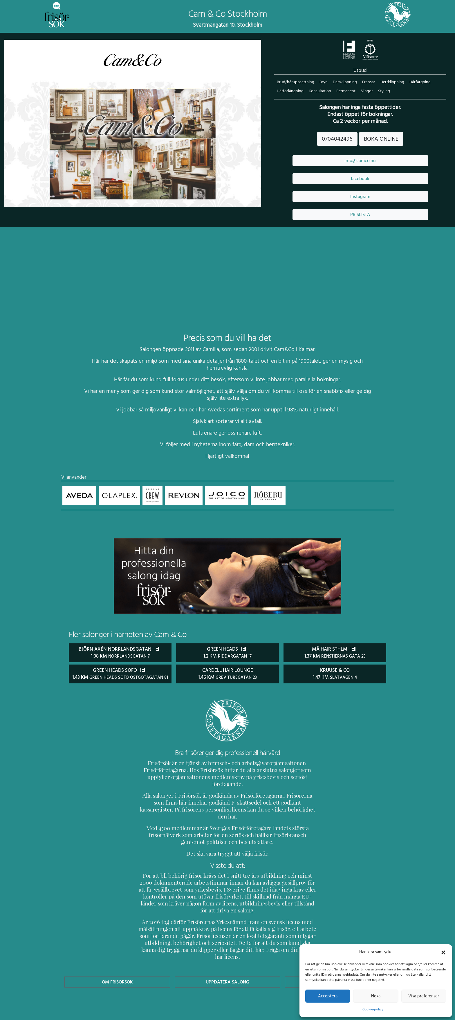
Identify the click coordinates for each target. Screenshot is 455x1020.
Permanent (344, 91)
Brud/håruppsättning (295, 82)
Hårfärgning (417, 82)
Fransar (367, 82)
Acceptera (327, 995)
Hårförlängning (290, 91)
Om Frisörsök (117, 961)
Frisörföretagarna (159, 777)
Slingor (365, 91)
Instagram (360, 197)
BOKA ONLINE (381, 139)
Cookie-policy (373, 1009)
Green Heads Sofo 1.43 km (120, 677)
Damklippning (343, 82)
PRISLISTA (360, 215)
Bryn (322, 82)
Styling (383, 91)
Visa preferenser (423, 995)
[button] (443, 952)
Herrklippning (390, 82)
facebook (360, 179)
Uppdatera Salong (227, 961)
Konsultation (319, 91)
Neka (375, 995)
